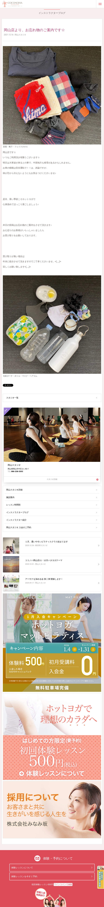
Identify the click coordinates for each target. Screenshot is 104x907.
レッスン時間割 (13, 505)
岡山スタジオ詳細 (14, 490)
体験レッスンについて (22, 867)
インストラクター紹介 (16, 520)
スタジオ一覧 (12, 398)
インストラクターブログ (17, 512)
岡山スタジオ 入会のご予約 (18, 527)
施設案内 (10, 497)
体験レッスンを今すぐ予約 (24, 876)
